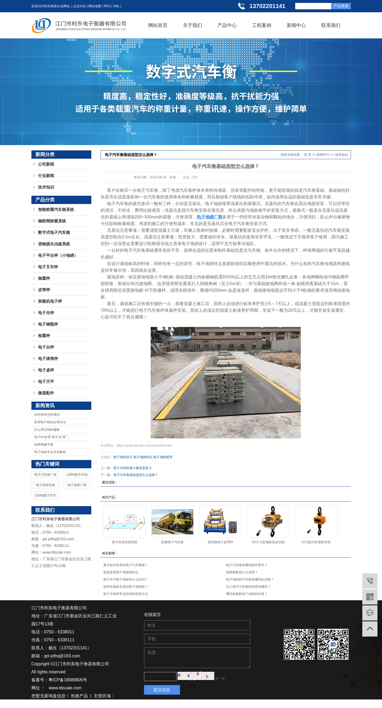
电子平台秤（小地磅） (58, 255)
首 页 (307, 155)
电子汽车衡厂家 (45, 475)
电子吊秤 (46, 313)
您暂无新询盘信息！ (50, 696)
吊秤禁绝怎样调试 (47, 415)
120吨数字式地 (77, 475)
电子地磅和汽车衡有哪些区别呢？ (250, 579)
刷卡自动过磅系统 (124, 542)
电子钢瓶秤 (48, 324)
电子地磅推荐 (162, 457)
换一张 (220, 678)
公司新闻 (46, 164)
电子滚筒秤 (48, 359)
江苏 (35, 704)
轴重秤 (44, 278)
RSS (107, 6)
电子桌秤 (46, 370)
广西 (103, 704)
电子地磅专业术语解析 (50, 452)
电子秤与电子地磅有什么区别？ (125, 579)
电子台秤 (46, 347)
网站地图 (94, 6)
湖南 (45, 704)
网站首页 (157, 25)
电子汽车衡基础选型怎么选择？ (135, 475)
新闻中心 (296, 25)
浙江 (84, 704)
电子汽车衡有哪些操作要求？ (247, 565)
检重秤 (44, 336)
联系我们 (330, 25)
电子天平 (46, 381)
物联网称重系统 (52, 221)
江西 (74, 704)
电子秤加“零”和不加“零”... (52, 437)
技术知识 (46, 187)
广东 (93, 704)
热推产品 (79, 696)
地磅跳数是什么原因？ (242, 572)
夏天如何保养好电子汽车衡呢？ (125, 565)
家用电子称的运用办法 (50, 422)
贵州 (64, 704)
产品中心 (227, 25)
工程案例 (261, 25)
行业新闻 (46, 176)
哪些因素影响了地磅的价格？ (247, 594)
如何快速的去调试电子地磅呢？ (125, 587)
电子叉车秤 (48, 267)
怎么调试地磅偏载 (47, 429)
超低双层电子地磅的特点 (120, 572)
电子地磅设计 (123, 457)
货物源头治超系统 (54, 244)
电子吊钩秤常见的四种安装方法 (125, 594)
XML (116, 6)
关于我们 (192, 25)
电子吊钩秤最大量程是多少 (132, 468)
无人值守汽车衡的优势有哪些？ (248, 587)
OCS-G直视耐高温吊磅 (268, 542)
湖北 (55, 704)
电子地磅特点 (143, 457)
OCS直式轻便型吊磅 (316, 542)
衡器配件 (46, 393)
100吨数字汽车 (45, 495)
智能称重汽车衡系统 (56, 209)
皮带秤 (44, 290)
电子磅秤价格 (45, 485)
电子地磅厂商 (77, 485)
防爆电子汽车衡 (172, 542)
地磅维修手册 (43, 444)
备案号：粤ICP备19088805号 (59, 680)
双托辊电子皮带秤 (220, 542)
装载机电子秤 (50, 301)
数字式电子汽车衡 (54, 232)
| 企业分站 (78, 6)
